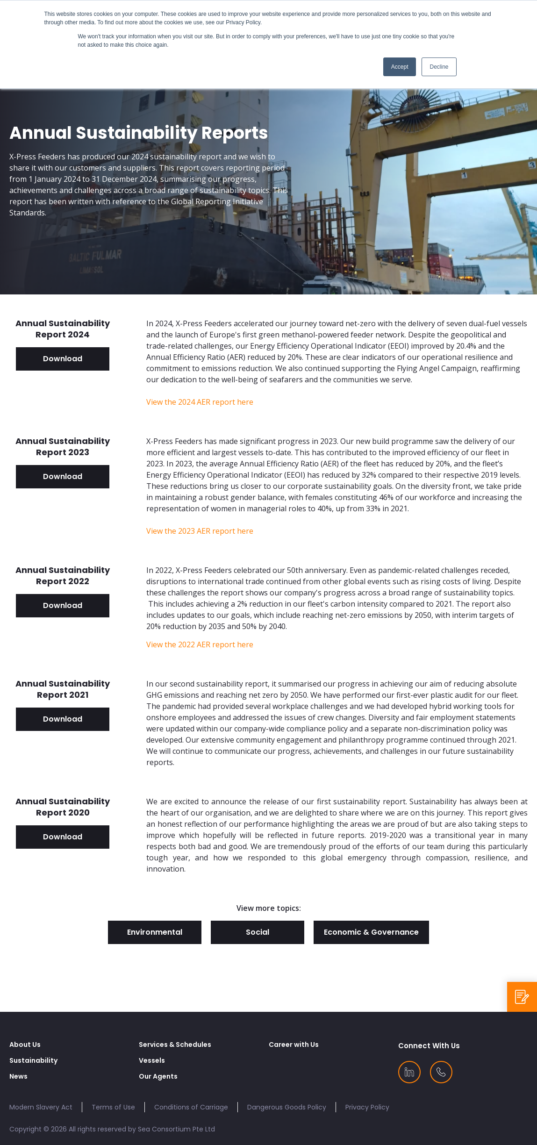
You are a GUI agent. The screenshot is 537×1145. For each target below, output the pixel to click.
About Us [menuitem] (25, 1044)
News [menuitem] (18, 1076)
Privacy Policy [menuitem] (367, 1107)
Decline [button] (439, 67)
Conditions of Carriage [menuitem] (191, 1107)
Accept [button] (399, 67)
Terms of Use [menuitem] (113, 1107)
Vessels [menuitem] (152, 1060)
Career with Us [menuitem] (294, 1044)
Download (62, 358)
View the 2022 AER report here (199, 644)
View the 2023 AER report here (199, 531)
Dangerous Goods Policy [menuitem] (286, 1107)
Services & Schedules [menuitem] (175, 1044)
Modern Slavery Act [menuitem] (40, 1107)
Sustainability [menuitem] (33, 1060)
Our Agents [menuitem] (158, 1076)
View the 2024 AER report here (199, 402)
